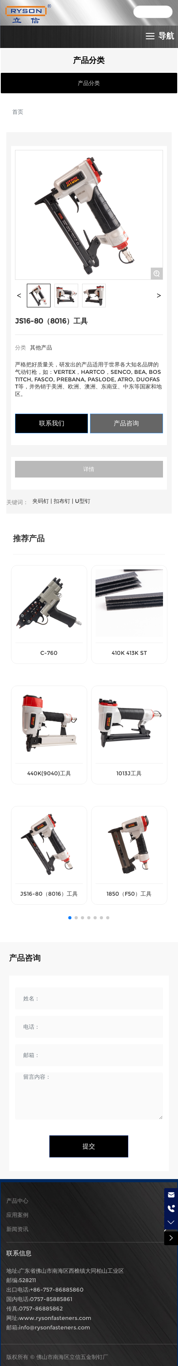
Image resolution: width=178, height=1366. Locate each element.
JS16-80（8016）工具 (49, 893)
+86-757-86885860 (57, 1289)
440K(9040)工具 (49, 773)
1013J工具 (129, 773)
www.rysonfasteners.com (55, 1318)
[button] (69, 917)
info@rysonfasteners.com (54, 1327)
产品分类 (89, 83)
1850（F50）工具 (129, 893)
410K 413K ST (129, 652)
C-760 (49, 652)
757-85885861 (53, 1299)
